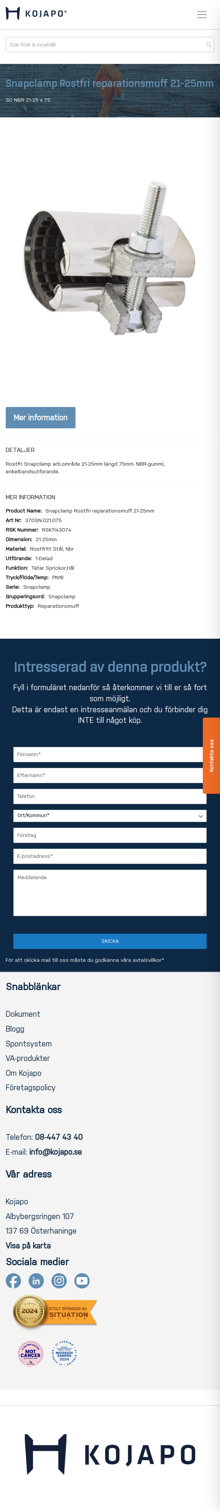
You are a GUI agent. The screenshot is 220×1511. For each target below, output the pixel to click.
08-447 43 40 (59, 1137)
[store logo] (36, 15)
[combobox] (110, 44)
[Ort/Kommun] (110, 816)
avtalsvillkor (147, 960)
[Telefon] (110, 796)
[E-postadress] (110, 856)
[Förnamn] (110, 754)
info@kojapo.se (55, 1152)
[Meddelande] (110, 893)
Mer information (40, 417)
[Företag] (110, 835)
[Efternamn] (110, 775)
